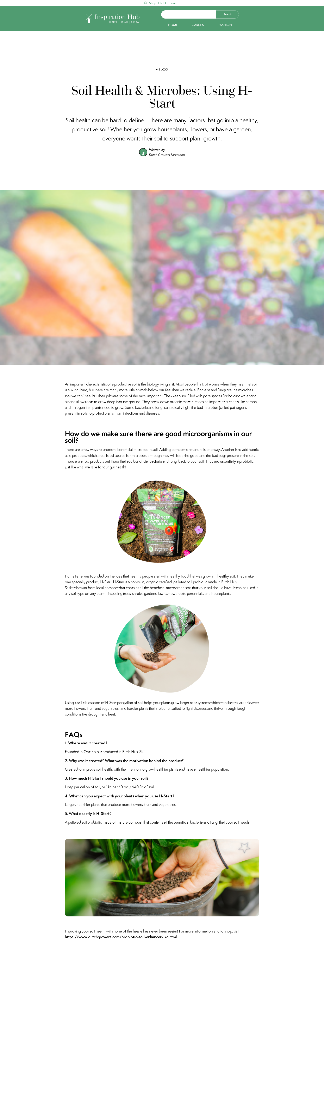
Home (173, 25)
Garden (198, 25)
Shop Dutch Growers (162, 3)
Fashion (225, 25)
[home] (113, 19)
